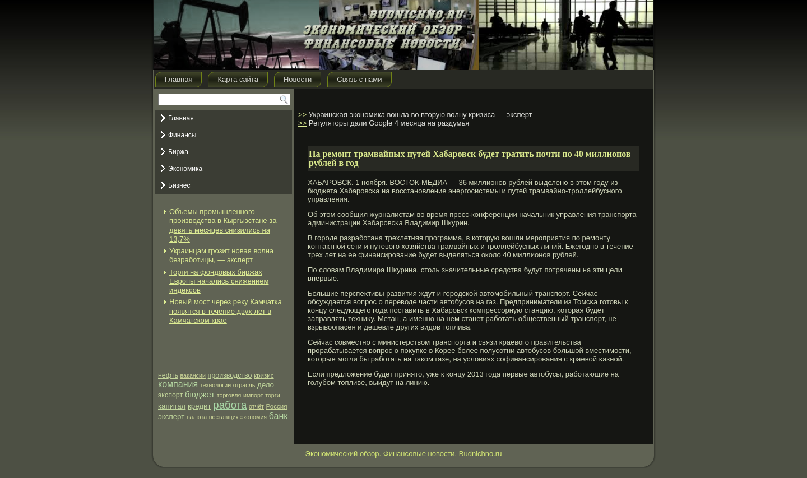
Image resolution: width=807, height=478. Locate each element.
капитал (171, 406)
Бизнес (179, 185)
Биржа (178, 152)
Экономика (185, 169)
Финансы (182, 135)
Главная (178, 79)
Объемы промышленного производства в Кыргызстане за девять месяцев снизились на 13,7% (222, 225)
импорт (253, 395)
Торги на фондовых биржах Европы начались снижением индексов (218, 281)
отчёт (256, 406)
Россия (276, 406)
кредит (199, 406)
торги (272, 395)
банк (278, 416)
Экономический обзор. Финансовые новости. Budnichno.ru (403, 453)
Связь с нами (359, 79)
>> (302, 114)
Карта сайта (237, 79)
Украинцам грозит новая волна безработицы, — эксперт (221, 255)
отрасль (244, 385)
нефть (168, 375)
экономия (253, 417)
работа (230, 405)
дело (265, 384)
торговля (229, 395)
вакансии (193, 375)
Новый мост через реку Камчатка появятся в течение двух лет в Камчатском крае (225, 311)
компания (178, 384)
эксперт (171, 416)
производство (230, 375)
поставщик (224, 417)
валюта (197, 417)
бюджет (200, 394)
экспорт (170, 395)
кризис (263, 375)
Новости (298, 79)
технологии (215, 385)
